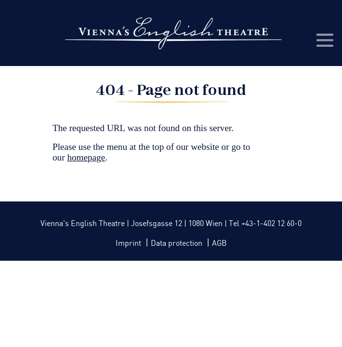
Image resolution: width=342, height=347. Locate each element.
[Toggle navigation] (324, 39)
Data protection (177, 244)
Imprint (129, 244)
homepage (86, 157)
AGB (219, 244)
